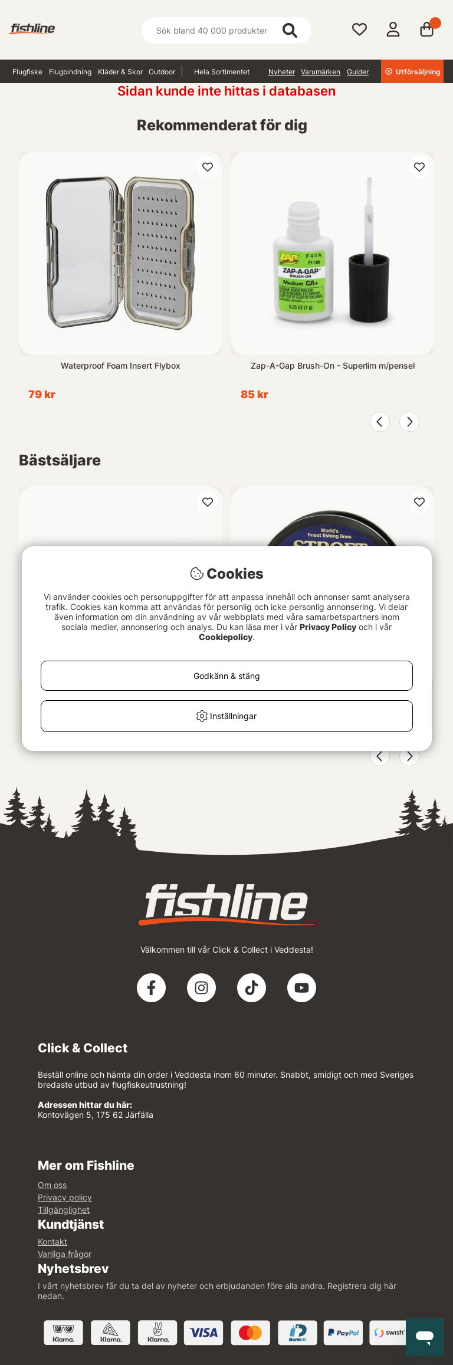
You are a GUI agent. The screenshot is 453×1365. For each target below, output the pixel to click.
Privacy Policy (328, 627)
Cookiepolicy (225, 637)
